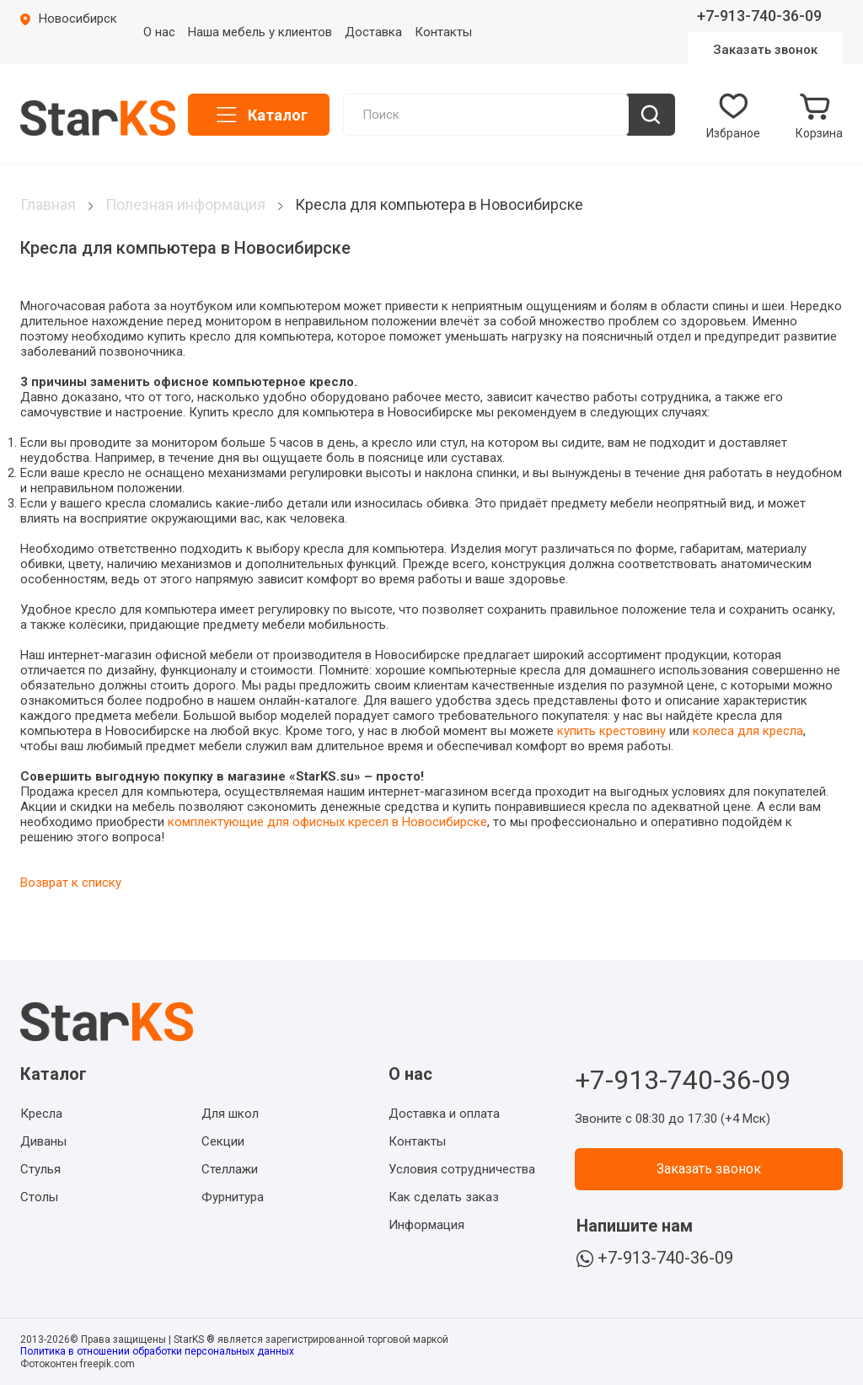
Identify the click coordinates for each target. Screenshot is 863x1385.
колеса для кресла (748, 730)
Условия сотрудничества (462, 1169)
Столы (39, 1197)
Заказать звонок (765, 49)
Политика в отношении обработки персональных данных (157, 1351)
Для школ (230, 1113)
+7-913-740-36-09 (759, 15)
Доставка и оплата (444, 1113)
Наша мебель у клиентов (260, 32)
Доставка (373, 32)
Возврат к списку (70, 882)
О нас (159, 32)
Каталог (278, 115)
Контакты (443, 32)
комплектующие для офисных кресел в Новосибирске (327, 821)
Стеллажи (229, 1169)
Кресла (41, 1113)
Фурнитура (232, 1197)
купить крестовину (611, 730)
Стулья (40, 1169)
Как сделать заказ (444, 1197)
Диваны (43, 1141)
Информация (426, 1224)
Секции (222, 1141)
